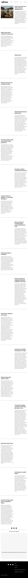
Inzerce (16, 568)
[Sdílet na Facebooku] (11, 528)
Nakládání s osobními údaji (19, 572)
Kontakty (16, 566)
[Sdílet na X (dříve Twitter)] (14, 528)
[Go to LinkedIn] (12, 565)
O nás (15, 563)
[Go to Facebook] (8, 565)
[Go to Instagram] (10, 565)
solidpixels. (6, 575)
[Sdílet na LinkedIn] (16, 528)
